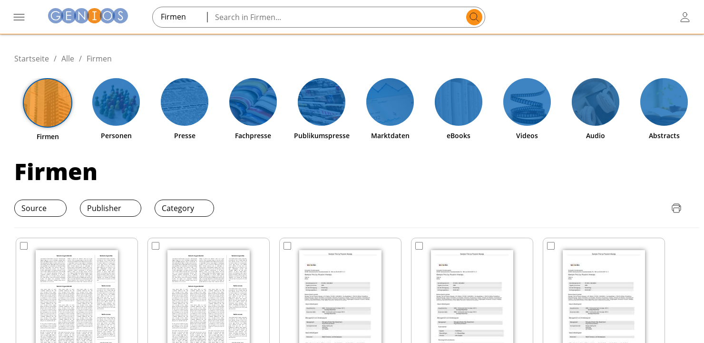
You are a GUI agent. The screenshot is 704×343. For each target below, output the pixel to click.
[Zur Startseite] (88, 16)
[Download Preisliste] (638, 208)
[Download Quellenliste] (657, 208)
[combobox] (180, 16)
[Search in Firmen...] (338, 17)
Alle (67, 58)
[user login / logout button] (684, 17)
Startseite (31, 58)
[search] (474, 17)
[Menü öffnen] (19, 17)
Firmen (99, 58)
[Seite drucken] (676, 208)
